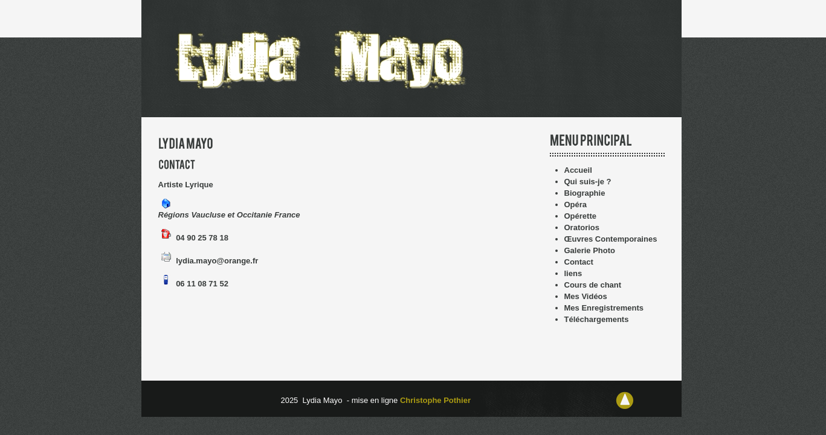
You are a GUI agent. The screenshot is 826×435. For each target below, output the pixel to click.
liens (573, 273)
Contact (578, 261)
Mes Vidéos (585, 296)
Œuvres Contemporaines (610, 238)
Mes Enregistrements (604, 307)
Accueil (578, 170)
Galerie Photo (590, 250)
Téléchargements (596, 319)
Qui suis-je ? (587, 181)
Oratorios (582, 227)
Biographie (584, 193)
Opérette (580, 216)
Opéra (575, 204)
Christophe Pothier (436, 400)
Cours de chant (593, 284)
